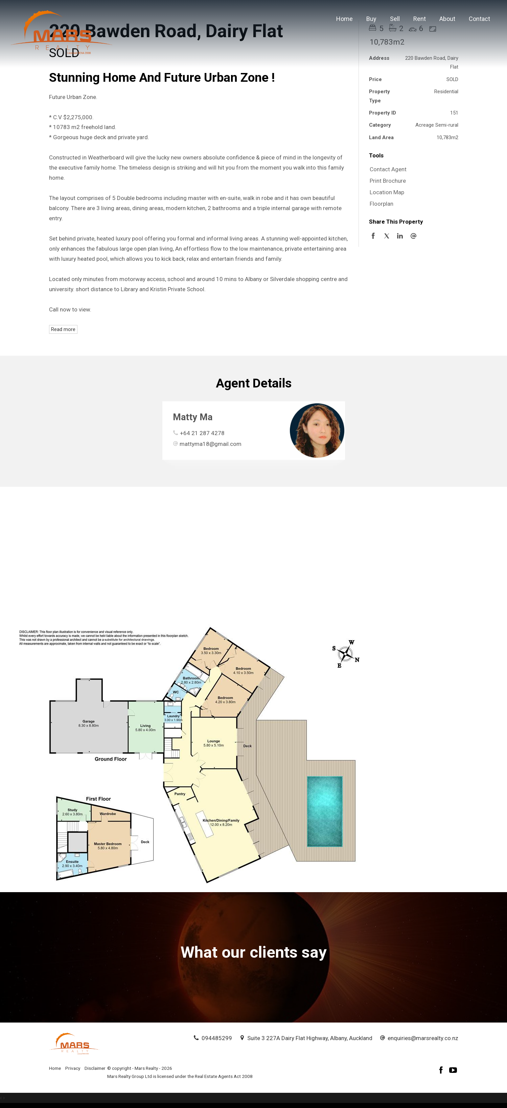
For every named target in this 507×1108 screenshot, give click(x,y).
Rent (419, 18)
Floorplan (381, 203)
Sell (395, 18)
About (447, 18)
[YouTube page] (453, 1071)
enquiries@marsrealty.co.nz (423, 1038)
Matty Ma (192, 417)
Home (344, 18)
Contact (479, 18)
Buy (371, 18)
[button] (412, 181)
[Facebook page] (442, 1071)
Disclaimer (95, 1068)
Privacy (72, 1068)
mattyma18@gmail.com (210, 443)
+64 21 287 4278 (202, 433)
